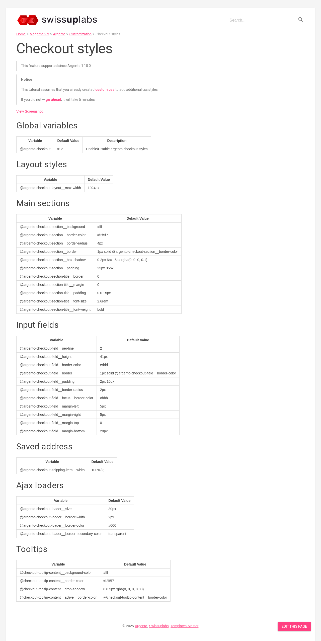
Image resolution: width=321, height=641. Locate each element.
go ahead (53, 100)
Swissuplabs (159, 626)
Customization (80, 34)
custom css (105, 90)
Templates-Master (184, 626)
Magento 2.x (39, 34)
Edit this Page (294, 626)
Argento (59, 34)
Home (21, 34)
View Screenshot (29, 111)
